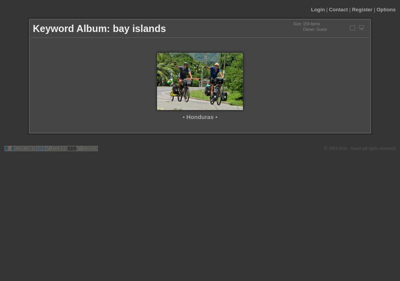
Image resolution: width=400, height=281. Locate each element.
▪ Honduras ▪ (200, 117)
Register (362, 9)
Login (318, 9)
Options (386, 9)
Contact (338, 9)
